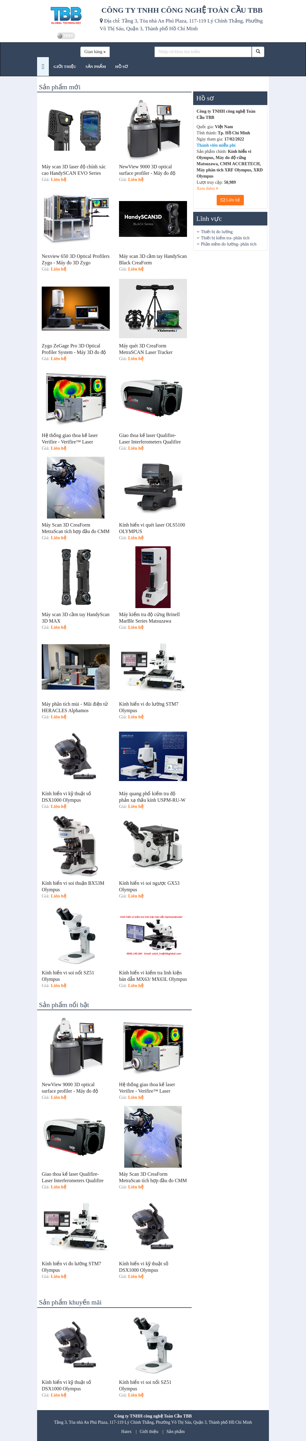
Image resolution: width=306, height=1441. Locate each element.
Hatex (126, 1431)
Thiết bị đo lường (217, 231)
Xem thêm (207, 188)
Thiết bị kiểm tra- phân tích (225, 238)
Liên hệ (230, 200)
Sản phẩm (176, 1431)
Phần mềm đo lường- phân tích (229, 244)
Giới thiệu (149, 1431)
